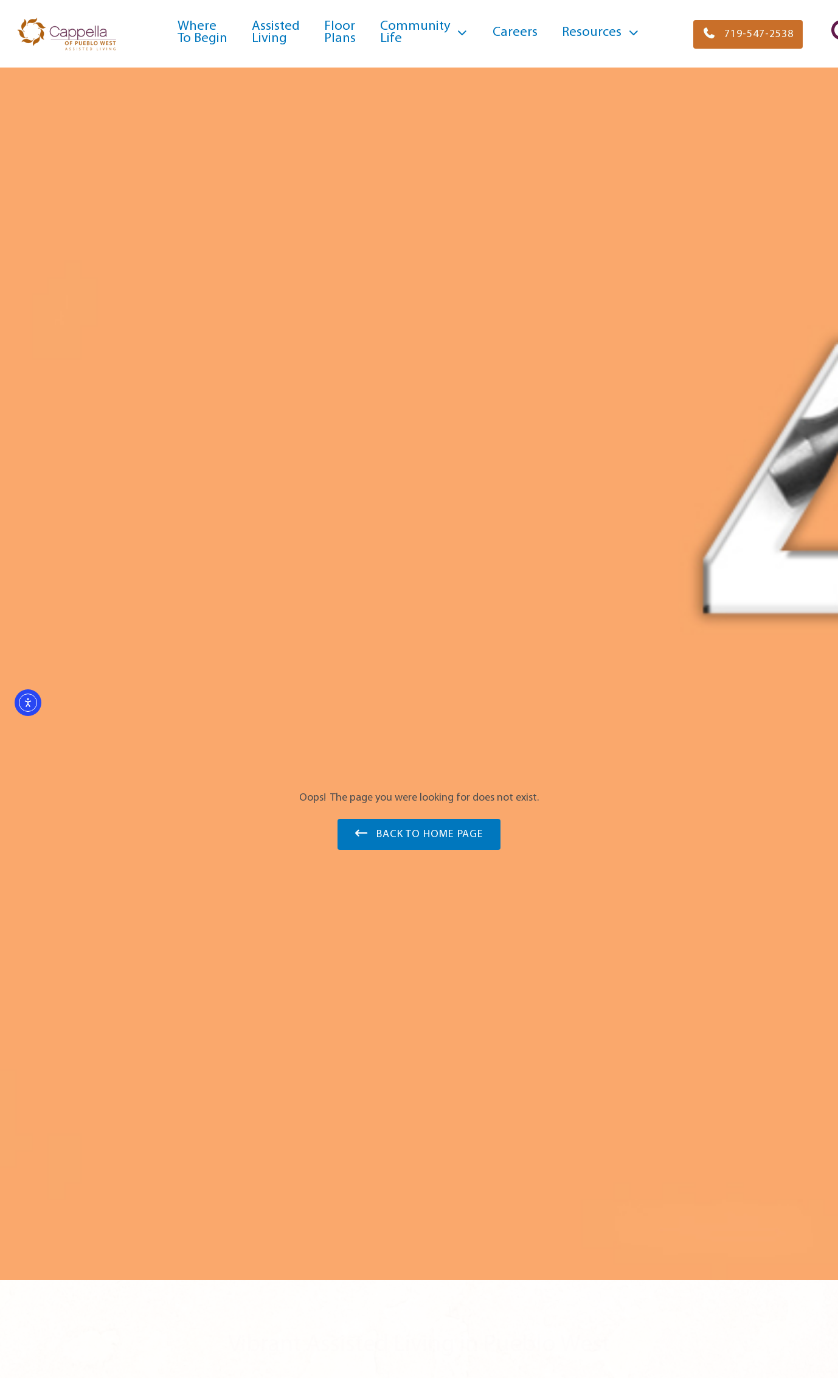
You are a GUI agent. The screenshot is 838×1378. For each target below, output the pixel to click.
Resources (601, 33)
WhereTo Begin (202, 32)
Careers (515, 33)
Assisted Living (276, 32)
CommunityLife (424, 32)
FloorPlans (340, 32)
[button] (748, 34)
